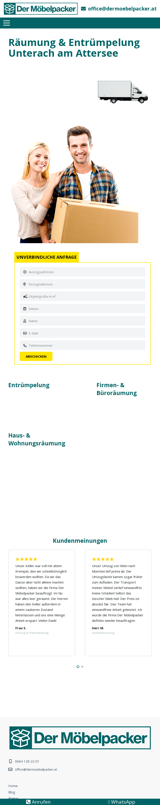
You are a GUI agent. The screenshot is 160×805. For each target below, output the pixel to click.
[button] (78, 666)
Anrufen (38, 802)
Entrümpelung (28, 385)
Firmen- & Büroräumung (117, 389)
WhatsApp (121, 802)
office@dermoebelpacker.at (36, 769)
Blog (11, 792)
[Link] (40, 8)
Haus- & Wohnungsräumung (36, 439)
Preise (13, 798)
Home (13, 786)
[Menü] (7, 23)
